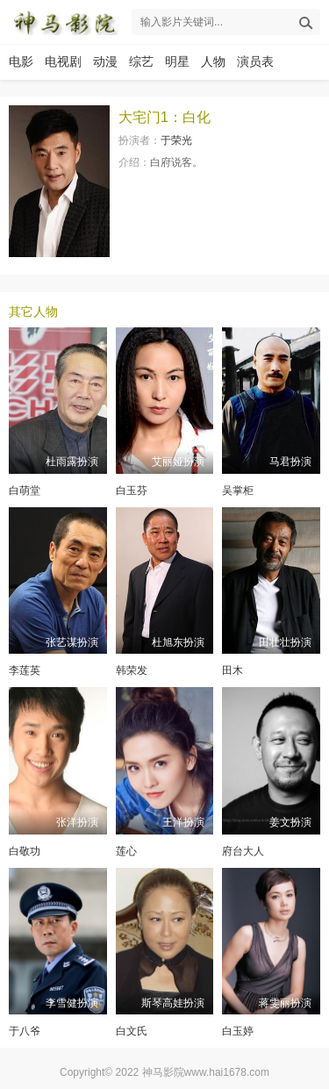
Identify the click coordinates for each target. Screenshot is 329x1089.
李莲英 (24, 670)
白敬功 (24, 851)
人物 (213, 61)
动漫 (105, 61)
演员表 (255, 61)
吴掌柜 (238, 490)
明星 (177, 61)
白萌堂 (24, 490)
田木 (232, 670)
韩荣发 (131, 670)
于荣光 (176, 140)
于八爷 (24, 1031)
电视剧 (63, 61)
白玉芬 (131, 490)
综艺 (141, 61)
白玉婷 (238, 1031)
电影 (21, 61)
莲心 (126, 851)
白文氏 (131, 1031)
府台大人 (243, 851)
